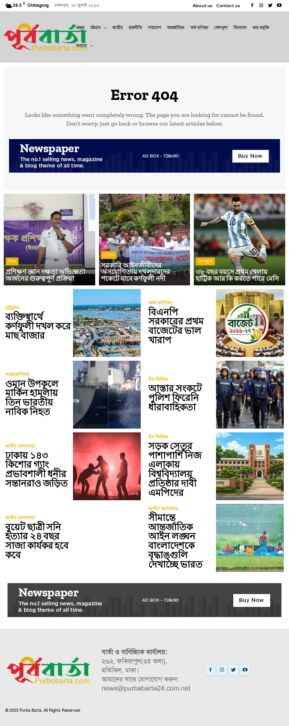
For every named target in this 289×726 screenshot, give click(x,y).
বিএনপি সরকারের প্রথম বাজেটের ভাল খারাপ (180, 326)
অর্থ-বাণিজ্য (160, 308)
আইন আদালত (20, 446)
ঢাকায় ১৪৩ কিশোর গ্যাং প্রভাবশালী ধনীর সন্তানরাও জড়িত (35, 469)
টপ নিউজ (158, 379)
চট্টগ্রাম (108, 256)
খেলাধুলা (205, 262)
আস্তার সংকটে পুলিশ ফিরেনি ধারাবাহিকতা (173, 397)
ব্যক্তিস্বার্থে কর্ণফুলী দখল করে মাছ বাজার (37, 326)
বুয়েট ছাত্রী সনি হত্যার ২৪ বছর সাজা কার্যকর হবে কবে (36, 541)
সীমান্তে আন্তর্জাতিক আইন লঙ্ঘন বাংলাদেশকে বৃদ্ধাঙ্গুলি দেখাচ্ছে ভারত (181, 541)
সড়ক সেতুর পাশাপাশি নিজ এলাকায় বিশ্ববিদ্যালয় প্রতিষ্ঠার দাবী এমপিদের (173, 469)
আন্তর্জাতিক (17, 375)
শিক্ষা (12, 262)
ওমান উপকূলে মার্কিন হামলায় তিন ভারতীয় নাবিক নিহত (31, 398)
